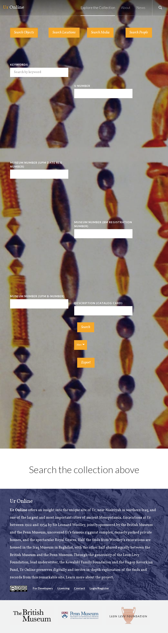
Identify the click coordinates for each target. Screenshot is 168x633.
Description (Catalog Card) (98, 303)
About (125, 7)
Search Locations (64, 32)
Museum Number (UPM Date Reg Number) (36, 164)
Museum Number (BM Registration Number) (103, 224)
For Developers (43, 588)
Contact (79, 588)
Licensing (63, 588)
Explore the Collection (98, 7)
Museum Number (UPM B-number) (37, 296)
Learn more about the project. (90, 577)
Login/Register (99, 588)
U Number (82, 85)
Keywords (19, 64)
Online (13, 7)
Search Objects (24, 32)
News (140, 7)
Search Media (100, 32)
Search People (139, 32)
